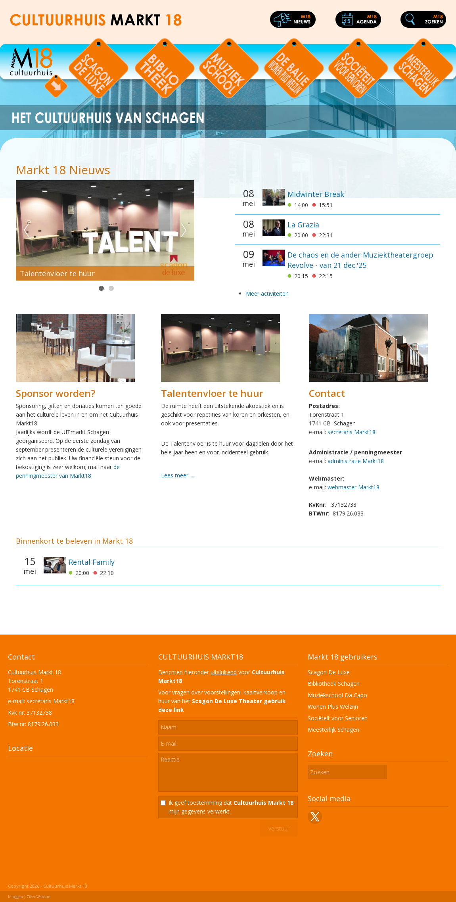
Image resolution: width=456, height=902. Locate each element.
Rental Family (92, 562)
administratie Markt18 (356, 461)
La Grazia (303, 224)
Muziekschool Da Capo (337, 695)
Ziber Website (38, 896)
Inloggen (15, 896)
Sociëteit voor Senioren (338, 718)
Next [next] (184, 230)
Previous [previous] (26, 230)
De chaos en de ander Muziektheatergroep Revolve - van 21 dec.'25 (360, 260)
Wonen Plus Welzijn (333, 706)
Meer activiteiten (267, 293)
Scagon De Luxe (329, 672)
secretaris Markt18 (352, 432)
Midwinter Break (315, 194)
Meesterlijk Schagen (333, 729)
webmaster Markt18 (353, 487)
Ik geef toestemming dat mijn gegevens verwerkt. (231, 807)
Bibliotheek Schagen (334, 683)
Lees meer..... (177, 475)
